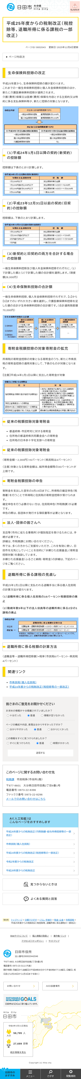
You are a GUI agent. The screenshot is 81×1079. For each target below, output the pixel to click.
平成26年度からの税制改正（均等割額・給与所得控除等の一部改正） (38, 833)
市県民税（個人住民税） (23, 682)
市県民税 (70, 920)
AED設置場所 (53, 986)
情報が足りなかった (54, 715)
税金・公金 (58, 920)
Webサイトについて (19, 936)
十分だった (15, 715)
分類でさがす (31, 920)
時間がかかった (61, 743)
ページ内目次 (17, 56)
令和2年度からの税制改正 (20, 861)
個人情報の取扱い (40, 936)
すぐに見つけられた (20, 743)
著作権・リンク (60, 936)
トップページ (16, 920)
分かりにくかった (59, 729)
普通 (32, 715)
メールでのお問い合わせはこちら (25, 798)
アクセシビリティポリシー (33, 941)
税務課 (10, 779)
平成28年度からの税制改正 (20, 870)
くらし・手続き (45, 920)
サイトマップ (54, 941)
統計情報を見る (18, 1052)
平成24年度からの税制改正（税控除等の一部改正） (39, 686)
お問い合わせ (14, 986)
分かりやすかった (19, 729)
